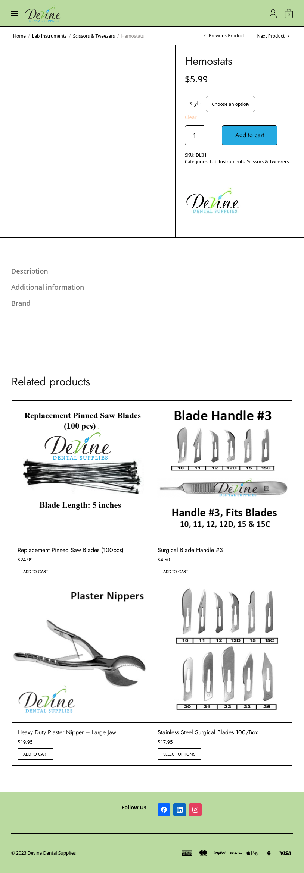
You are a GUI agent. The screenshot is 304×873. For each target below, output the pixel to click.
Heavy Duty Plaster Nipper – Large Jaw (67, 732)
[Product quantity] (194, 135)
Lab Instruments (49, 36)
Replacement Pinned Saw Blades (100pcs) (71, 550)
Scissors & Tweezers (94, 36)
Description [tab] (29, 271)
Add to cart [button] (35, 571)
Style (195, 103)
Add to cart (249, 135)
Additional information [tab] (47, 287)
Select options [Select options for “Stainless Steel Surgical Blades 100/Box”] (179, 754)
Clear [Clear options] (191, 117)
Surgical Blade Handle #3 (190, 550)
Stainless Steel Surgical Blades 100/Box (208, 732)
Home (19, 36)
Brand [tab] (21, 303)
